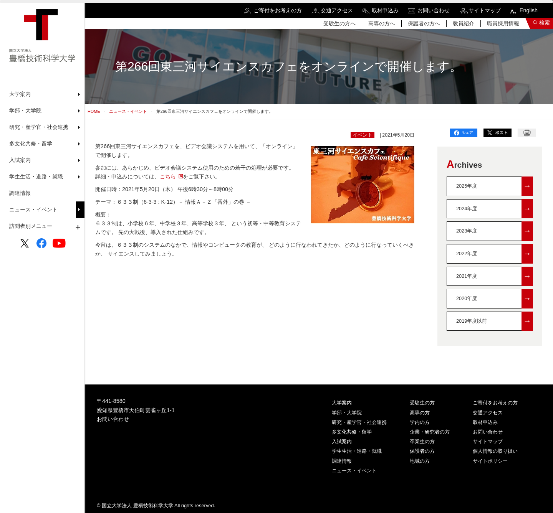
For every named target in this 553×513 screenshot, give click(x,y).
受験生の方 (422, 403)
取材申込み (385, 10)
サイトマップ (485, 10)
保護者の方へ (424, 23)
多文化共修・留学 (352, 432)
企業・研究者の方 (430, 432)
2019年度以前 (494, 321)
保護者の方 (422, 451)
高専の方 (420, 413)
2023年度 (494, 231)
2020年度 (494, 298)
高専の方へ (381, 23)
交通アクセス (337, 10)
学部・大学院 (347, 413)
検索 (544, 23)
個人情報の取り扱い (495, 451)
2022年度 (494, 254)
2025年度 (494, 186)
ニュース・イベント (33, 209)
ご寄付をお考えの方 (277, 10)
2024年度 (494, 209)
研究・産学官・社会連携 (359, 422)
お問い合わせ (433, 10)
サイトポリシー (490, 461)
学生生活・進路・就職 (357, 451)
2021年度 (494, 276)
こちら (168, 176)
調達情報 (20, 193)
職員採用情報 (503, 23)
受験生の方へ (339, 23)
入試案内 (342, 441)
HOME (94, 111)
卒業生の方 (422, 441)
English (529, 10)
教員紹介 (463, 23)
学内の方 (420, 422)
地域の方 (420, 461)
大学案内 (342, 403)
